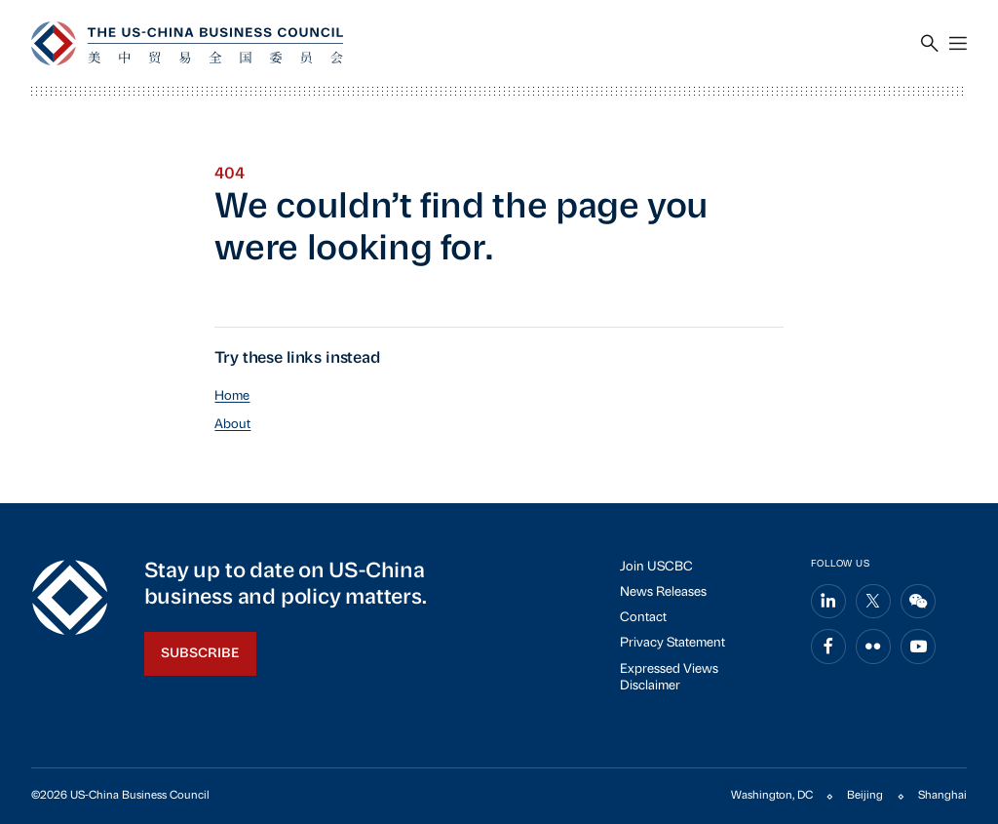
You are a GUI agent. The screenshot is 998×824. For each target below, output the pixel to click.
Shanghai (942, 796)
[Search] (930, 44)
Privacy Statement (672, 643)
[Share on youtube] (918, 646)
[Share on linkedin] (828, 601)
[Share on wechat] (918, 601)
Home (232, 396)
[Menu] (958, 44)
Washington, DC (772, 796)
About (232, 424)
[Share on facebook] (828, 646)
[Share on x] (873, 601)
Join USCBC (656, 567)
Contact (643, 617)
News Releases (663, 592)
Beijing (865, 796)
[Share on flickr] (873, 646)
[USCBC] (187, 43)
